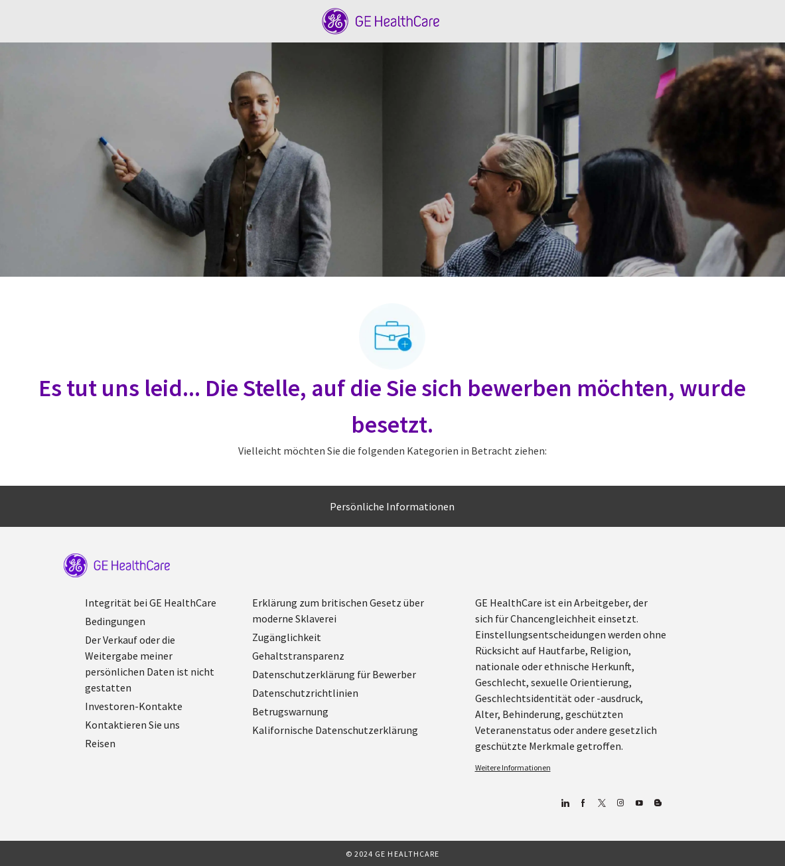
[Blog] (620, 803)
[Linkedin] (565, 803)
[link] (117, 565)
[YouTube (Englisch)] (639, 803)
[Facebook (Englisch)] (583, 803)
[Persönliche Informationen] (392, 506)
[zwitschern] (602, 803)
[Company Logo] (380, 20)
